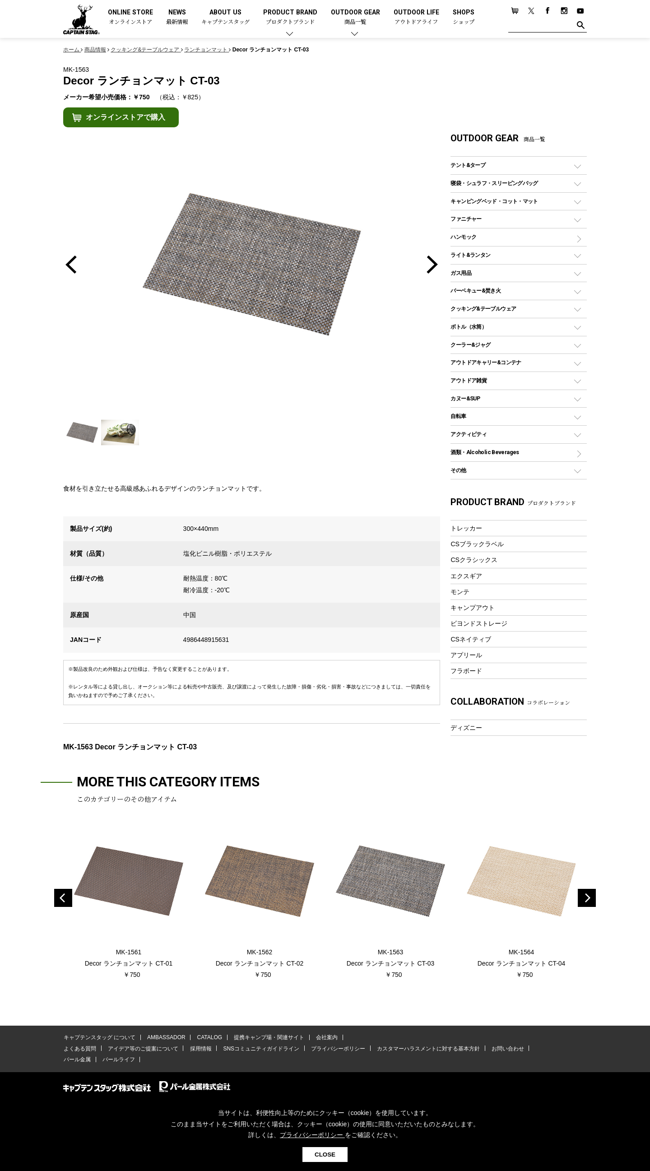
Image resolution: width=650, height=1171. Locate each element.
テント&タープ (467, 165)
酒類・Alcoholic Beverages (484, 452)
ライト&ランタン (470, 254)
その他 (458, 470)
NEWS (177, 17)
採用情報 (199, 1049)
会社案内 (323, 1038)
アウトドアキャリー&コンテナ (485, 362)
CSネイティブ (470, 639)
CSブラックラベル (477, 544)
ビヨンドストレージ (478, 623)
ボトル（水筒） (468, 326)
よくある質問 (79, 1049)
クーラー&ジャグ (470, 344)
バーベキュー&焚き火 (475, 290)
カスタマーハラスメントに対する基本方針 (424, 1049)
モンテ (459, 591)
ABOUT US (225, 17)
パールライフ (117, 1060)
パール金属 (76, 1060)
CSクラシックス (473, 559)
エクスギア (466, 576)
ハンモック (463, 236)
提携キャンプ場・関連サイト (267, 1038)
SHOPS (463, 17)
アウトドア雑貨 (468, 380)
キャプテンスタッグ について (99, 1038)
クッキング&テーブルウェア (483, 308)
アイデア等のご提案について (142, 1049)
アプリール (466, 655)
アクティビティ (468, 434)
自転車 (458, 416)
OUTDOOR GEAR (355, 17)
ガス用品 (460, 273)
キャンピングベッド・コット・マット (494, 201)
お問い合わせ (503, 1049)
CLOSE (325, 1154)
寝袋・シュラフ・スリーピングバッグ (494, 183)
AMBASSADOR (165, 1038)
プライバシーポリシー (335, 1049)
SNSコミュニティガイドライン (259, 1049)
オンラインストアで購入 (125, 117)
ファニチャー (465, 218)
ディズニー (466, 727)
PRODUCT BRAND (290, 17)
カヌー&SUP (465, 398)
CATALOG (208, 1038)
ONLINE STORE (130, 17)
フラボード (466, 670)
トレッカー (466, 528)
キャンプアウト (472, 607)
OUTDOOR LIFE (416, 17)
